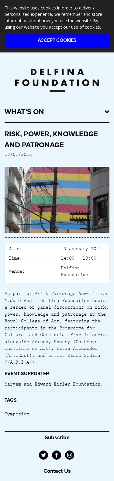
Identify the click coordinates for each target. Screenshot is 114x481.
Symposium (17, 413)
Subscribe (57, 437)
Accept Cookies (57, 40)
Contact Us (57, 471)
